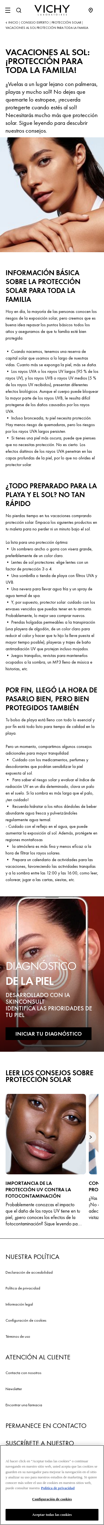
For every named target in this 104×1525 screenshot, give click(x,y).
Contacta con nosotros (23, 1372)
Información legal (19, 1304)
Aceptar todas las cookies (52, 1515)
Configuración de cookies (26, 1320)
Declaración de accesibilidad (29, 1272)
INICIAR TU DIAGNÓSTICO (48, 1033)
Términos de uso (18, 1336)
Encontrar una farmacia (24, 1404)
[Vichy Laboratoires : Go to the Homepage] (52, 10)
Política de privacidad (23, 1288)
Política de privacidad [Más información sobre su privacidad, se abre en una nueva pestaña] (58, 1489)
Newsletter (14, 1388)
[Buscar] (18, 10)
